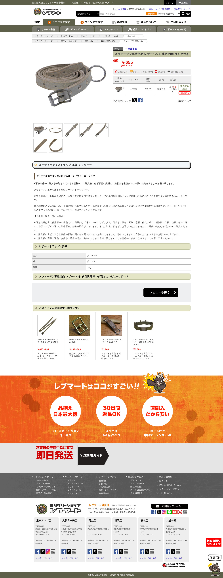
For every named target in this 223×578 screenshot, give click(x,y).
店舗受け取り (136, 493)
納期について (184, 101)
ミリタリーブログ (75, 483)
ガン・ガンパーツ (77, 29)
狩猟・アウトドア (139, 29)
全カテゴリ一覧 (74, 490)
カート (184, 2)
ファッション (108, 29)
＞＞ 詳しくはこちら (43, 558)
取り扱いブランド (75, 487)
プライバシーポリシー (170, 489)
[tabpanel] (48, 336)
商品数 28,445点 (80, 2)
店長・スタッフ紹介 (107, 490)
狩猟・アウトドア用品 (46, 490)
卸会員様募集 (136, 487)
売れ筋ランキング (182, 9)
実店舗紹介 (167, 9)
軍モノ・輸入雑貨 (174, 29)
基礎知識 (71, 480)
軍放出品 (132, 49)
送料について (154, 9)
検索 (188, 14)
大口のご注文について (140, 490)
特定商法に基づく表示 (170, 485)
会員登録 (122, 9)
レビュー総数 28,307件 (102, 2)
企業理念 (103, 484)
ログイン (163, 481)
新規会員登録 (166, 477)
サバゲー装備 (45, 29)
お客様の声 (104, 493)
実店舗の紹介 (105, 487)
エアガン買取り (137, 483)
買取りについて (137, 480)
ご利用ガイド (166, 493)
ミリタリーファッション (47, 487)
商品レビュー (73, 493)
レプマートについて (106, 477)
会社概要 (103, 481)
